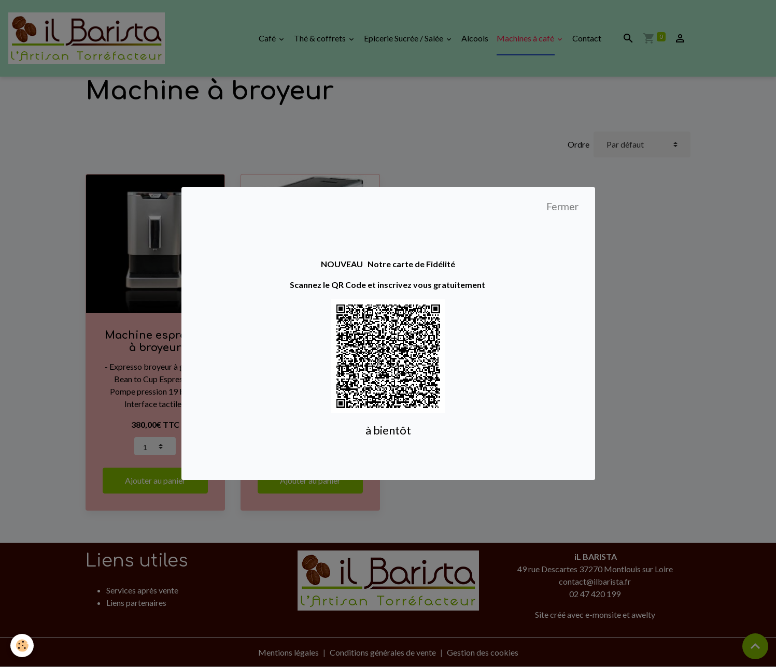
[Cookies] (22, 645)
